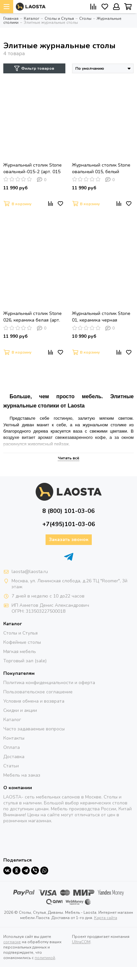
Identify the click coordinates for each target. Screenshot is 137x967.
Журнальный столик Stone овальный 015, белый (101, 168)
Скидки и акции (20, 710)
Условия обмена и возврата (33, 701)
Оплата (11, 747)
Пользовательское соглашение (38, 692)
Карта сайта (105, 917)
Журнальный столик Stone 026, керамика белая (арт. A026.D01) (32, 317)
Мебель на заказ (21, 775)
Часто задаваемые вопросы (34, 729)
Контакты (13, 738)
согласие (12, 942)
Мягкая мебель (19, 651)
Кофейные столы (22, 642)
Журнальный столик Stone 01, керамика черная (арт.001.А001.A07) (101, 317)
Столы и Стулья (20, 633)
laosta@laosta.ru (30, 571)
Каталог (12, 719)
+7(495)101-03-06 (68, 524)
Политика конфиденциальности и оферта (49, 682)
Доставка (13, 757)
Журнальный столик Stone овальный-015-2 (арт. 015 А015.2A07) (32, 168)
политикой (45, 957)
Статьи (11, 766)
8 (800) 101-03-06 (68, 511)
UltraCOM (81, 942)
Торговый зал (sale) (25, 661)
